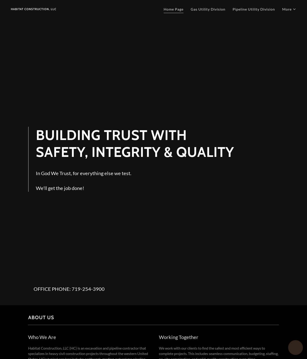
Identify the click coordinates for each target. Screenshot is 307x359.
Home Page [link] (173, 9)
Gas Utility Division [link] (208, 9)
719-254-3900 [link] (88, 289)
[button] (289, 9)
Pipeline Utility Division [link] (254, 9)
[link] (33, 9)
